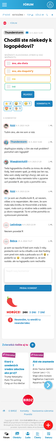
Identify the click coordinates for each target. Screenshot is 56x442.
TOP (30, 15)
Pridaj (28, 288)
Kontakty (24, 410)
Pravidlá (28, 414)
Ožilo (40, 15)
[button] (46, 384)
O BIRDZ (13, 410)
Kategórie (18, 15)
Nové (6, 15)
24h (25, 312)
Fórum (28, 5)
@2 (6, 197)
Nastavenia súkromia (42, 410)
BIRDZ (5, 23)
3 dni (32, 312)
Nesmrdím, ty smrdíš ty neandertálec (27, 321)
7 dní (41, 312)
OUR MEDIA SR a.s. (31, 420)
